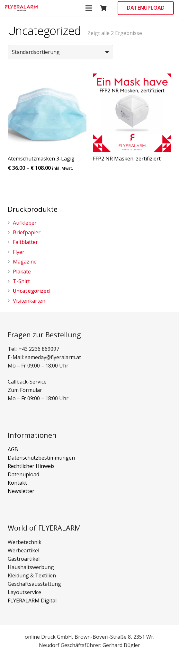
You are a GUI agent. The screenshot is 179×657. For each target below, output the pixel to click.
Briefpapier (26, 232)
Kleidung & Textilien (32, 575)
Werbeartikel (23, 550)
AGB (13, 449)
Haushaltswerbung (31, 567)
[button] (21, 8)
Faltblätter (25, 242)
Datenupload (23, 474)
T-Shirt (21, 281)
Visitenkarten (29, 300)
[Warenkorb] (103, 8)
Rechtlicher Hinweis (31, 466)
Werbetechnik (24, 542)
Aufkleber (25, 222)
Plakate (22, 271)
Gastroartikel (24, 558)
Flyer (18, 251)
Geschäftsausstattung (34, 583)
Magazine (25, 261)
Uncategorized (31, 290)
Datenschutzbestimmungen (41, 457)
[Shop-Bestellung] (60, 52)
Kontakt (17, 482)
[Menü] (88, 8)
